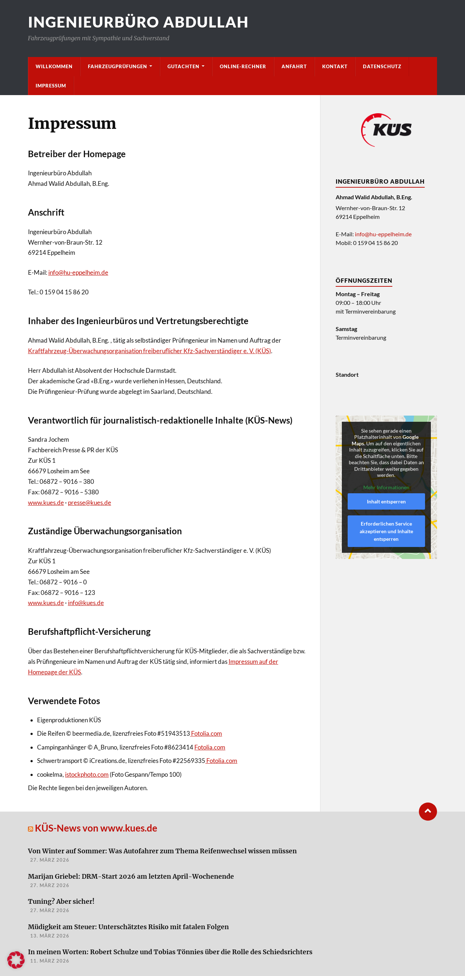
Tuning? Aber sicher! (61, 902)
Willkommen (54, 66)
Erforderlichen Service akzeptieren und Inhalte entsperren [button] (386, 531)
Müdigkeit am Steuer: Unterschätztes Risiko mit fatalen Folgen (128, 927)
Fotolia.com (206, 733)
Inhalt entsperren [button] (386, 501)
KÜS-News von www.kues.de (96, 827)
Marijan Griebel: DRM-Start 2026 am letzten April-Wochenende (131, 877)
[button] (16, 960)
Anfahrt (294, 66)
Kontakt (335, 66)
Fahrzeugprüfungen (117, 66)
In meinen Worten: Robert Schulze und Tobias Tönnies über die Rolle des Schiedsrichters (170, 952)
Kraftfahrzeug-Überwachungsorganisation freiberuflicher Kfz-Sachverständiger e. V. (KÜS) (149, 351)
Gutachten (183, 66)
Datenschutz (382, 66)
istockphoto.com (87, 774)
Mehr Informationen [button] (386, 487)
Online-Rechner (243, 66)
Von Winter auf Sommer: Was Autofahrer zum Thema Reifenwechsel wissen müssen (162, 851)
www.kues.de (46, 502)
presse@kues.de (89, 502)
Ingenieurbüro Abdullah (138, 22)
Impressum (51, 86)
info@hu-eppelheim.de (78, 272)
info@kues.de (86, 603)
